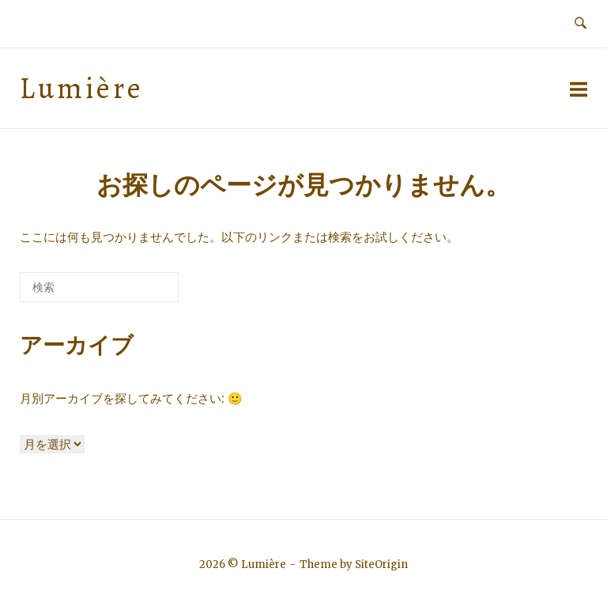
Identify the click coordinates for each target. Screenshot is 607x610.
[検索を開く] (580, 24)
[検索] (143, 293)
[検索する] (99, 287)
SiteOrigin (381, 564)
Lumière (82, 88)
